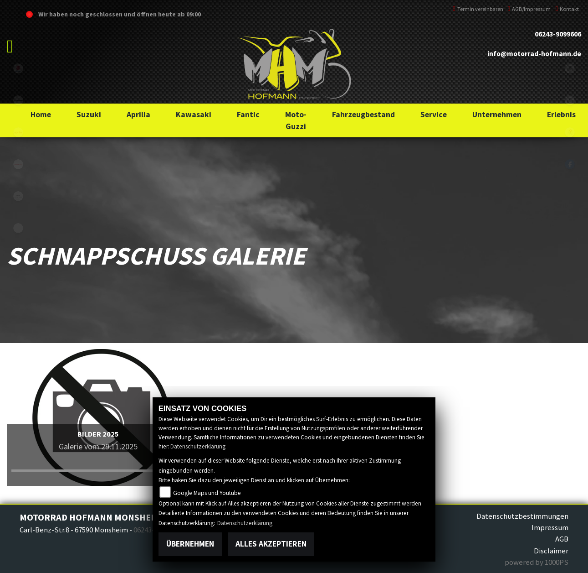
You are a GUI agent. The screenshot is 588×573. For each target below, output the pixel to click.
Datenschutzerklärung (197, 446)
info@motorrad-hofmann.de (534, 53)
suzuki (18, 68)
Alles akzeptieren (271, 544)
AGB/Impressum (529, 8)
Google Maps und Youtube (207, 493)
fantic (18, 164)
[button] (89, 114)
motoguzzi (18, 196)
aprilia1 (18, 132)
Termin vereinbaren (478, 8)
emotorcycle (18, 228)
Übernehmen (190, 544)
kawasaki (18, 100)
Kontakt (567, 8)
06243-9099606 (558, 34)
